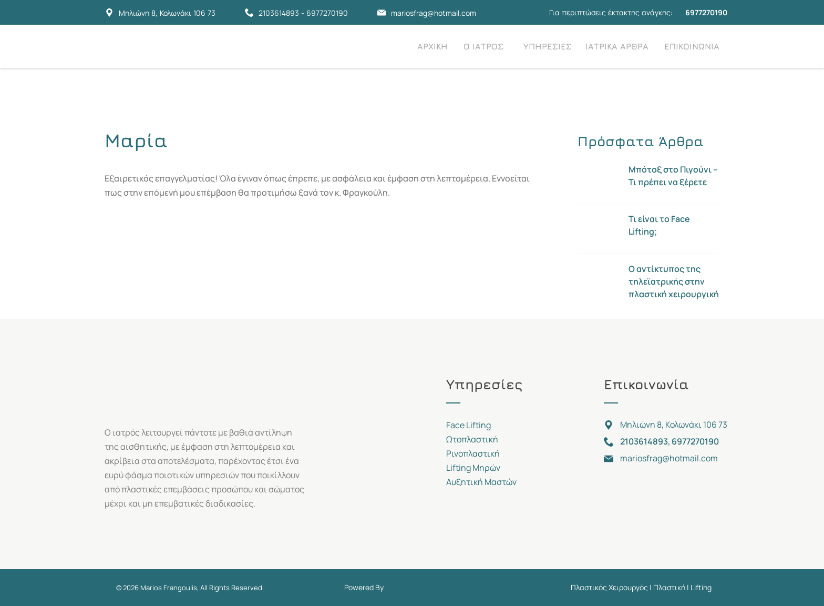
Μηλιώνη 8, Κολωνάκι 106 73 (167, 13)
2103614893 (279, 13)
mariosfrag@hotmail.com (433, 13)
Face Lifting (468, 425)
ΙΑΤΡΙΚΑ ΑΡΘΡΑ (616, 46)
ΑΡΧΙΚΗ (432, 46)
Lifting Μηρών (473, 467)
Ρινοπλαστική (473, 453)
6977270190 (327, 13)
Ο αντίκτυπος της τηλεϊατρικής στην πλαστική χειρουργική (674, 281)
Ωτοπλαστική (472, 439)
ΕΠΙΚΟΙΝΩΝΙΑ (691, 46)
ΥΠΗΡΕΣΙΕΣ (547, 46)
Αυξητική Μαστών (481, 482)
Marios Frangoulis (168, 587)
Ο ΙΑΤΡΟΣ (483, 46)
